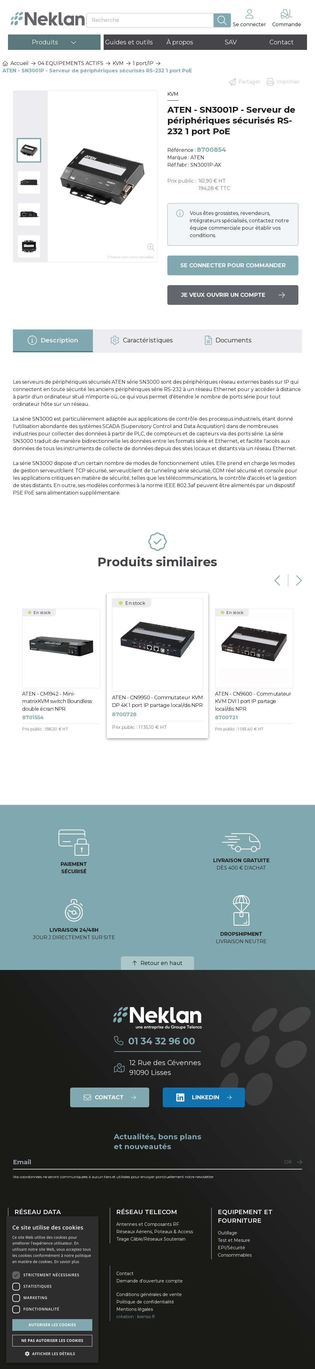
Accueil (15, 63)
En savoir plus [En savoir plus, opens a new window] (66, 1261)
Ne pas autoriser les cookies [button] (52, 1340)
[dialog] (52, 1289)
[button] (52, 1354)
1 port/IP (143, 63)
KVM (118, 63)
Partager (245, 82)
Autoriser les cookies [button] (52, 1324)
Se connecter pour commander (233, 265)
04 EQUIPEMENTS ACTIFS (70, 63)
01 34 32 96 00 (161, 1041)
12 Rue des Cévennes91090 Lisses (165, 1068)
